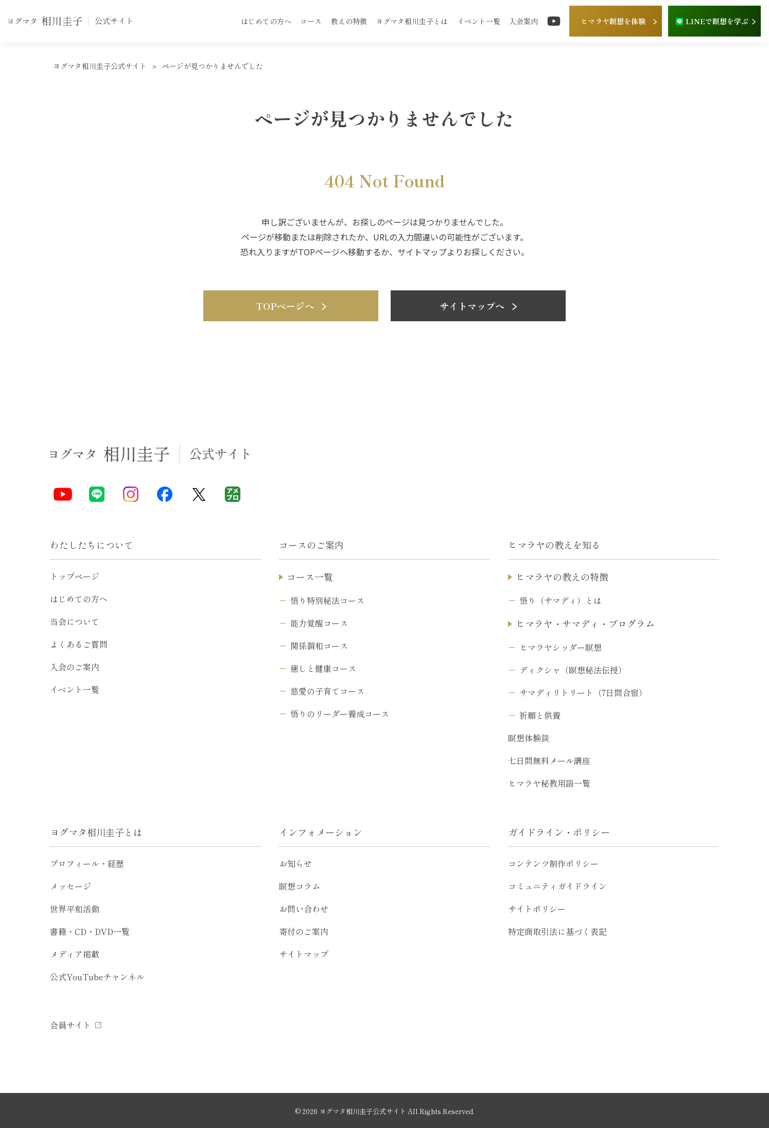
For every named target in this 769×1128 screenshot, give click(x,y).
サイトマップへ (478, 306)
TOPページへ (291, 306)
